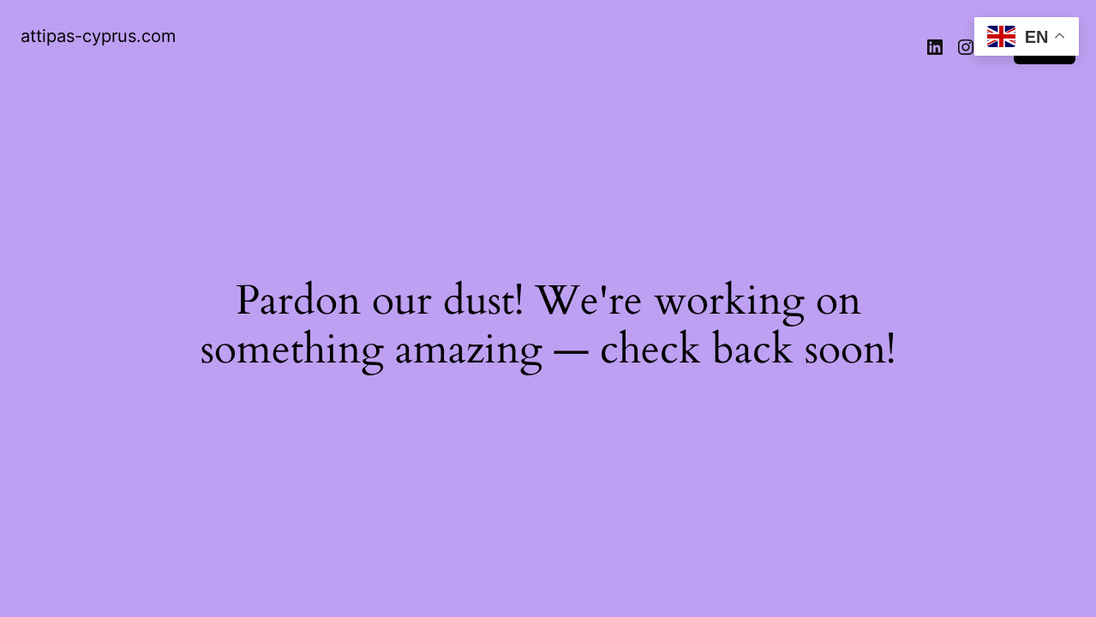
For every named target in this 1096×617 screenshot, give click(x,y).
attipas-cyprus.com (98, 36)
